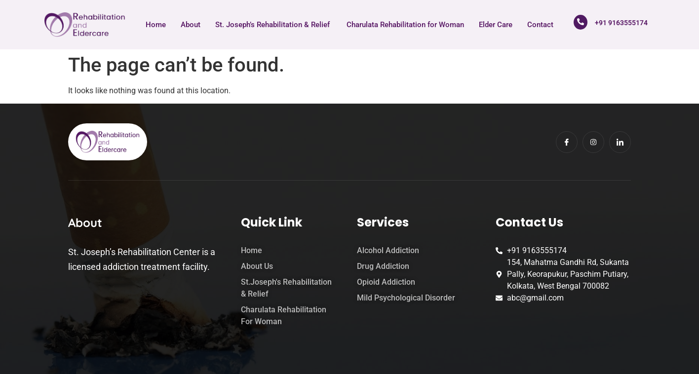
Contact (540, 24)
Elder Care (495, 24)
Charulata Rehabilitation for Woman (405, 24)
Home (156, 24)
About (190, 24)
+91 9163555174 (621, 23)
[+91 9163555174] (580, 22)
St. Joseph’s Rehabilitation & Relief (273, 24)
